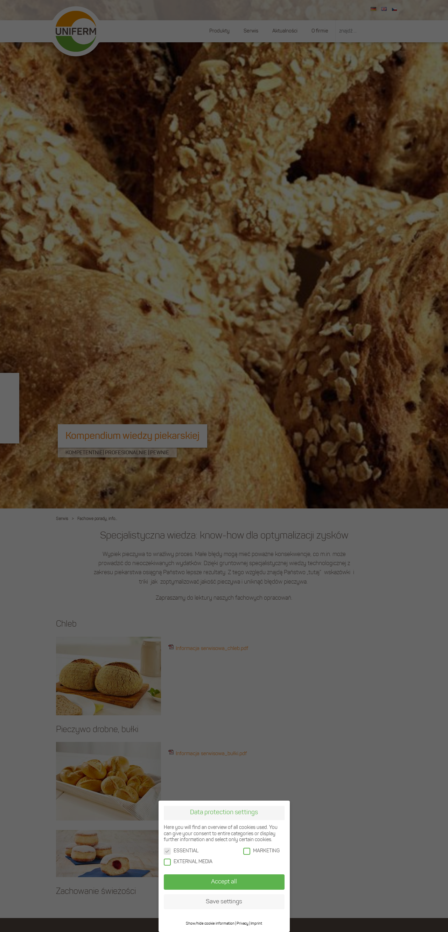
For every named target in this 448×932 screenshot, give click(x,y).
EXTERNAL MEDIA (188, 861)
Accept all (224, 881)
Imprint (256, 923)
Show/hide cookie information (210, 923)
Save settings (224, 901)
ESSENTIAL (181, 850)
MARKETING (261, 850)
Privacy (242, 923)
